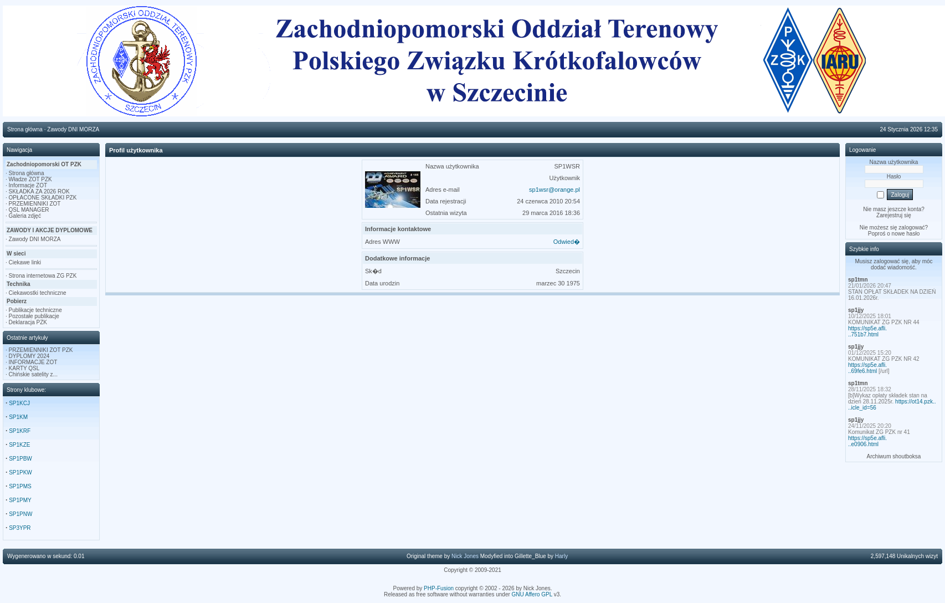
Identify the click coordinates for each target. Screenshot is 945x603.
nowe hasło (906, 234)
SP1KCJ (19, 403)
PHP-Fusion (439, 588)
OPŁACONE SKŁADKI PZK (43, 198)
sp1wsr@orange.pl (554, 189)
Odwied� (566, 241)
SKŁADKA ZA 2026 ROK (39, 191)
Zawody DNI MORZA (35, 239)
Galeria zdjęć (25, 216)
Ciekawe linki (25, 262)
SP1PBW (20, 459)
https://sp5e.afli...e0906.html (867, 441)
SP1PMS (20, 486)
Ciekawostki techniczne (37, 293)
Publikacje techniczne (35, 310)
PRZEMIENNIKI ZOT (35, 204)
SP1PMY (20, 500)
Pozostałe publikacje (34, 316)
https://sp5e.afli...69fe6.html (867, 368)
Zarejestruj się (893, 215)
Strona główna (26, 173)
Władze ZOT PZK (30, 179)
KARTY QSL (24, 368)
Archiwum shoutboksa (894, 456)
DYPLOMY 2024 (29, 356)
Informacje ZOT (28, 185)
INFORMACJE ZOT (33, 362)
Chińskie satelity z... (33, 374)
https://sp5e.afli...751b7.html (867, 331)
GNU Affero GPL (532, 594)
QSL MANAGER (29, 210)
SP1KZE (19, 445)
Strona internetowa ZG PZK (43, 276)
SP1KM (18, 417)
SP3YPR (19, 528)
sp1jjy (856, 310)
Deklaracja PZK (28, 322)
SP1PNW (20, 514)
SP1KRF (19, 431)
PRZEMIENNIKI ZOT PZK (41, 350)
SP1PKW (20, 472)
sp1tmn (858, 280)
